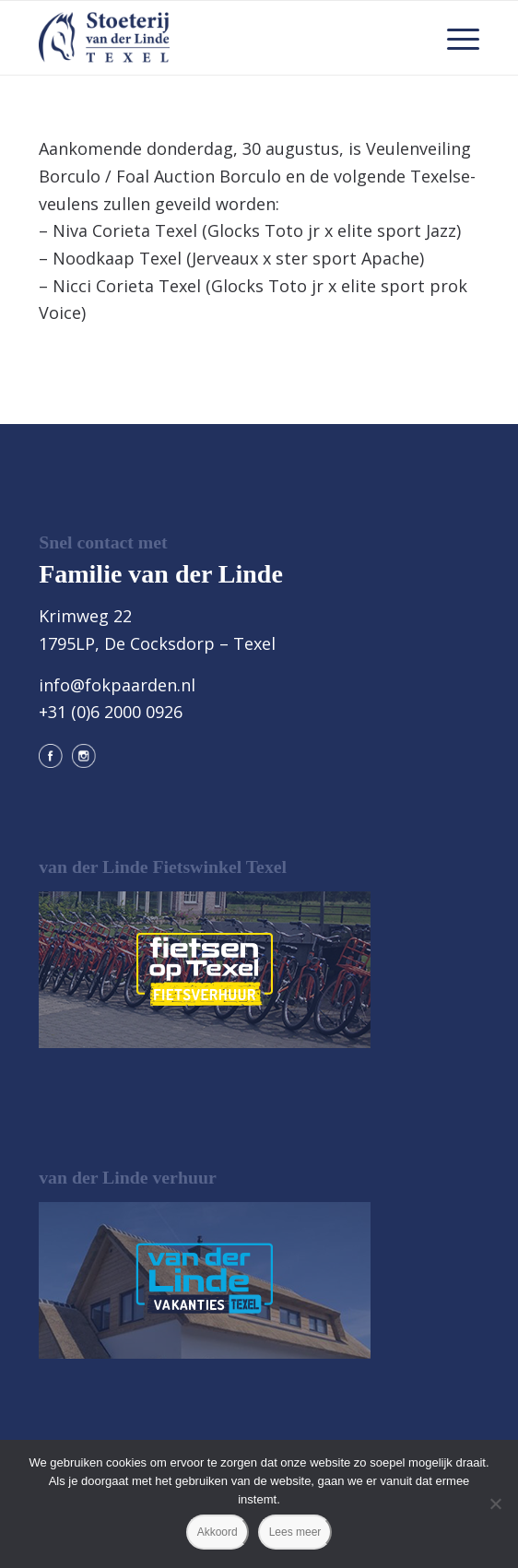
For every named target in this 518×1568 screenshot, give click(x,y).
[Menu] (454, 38)
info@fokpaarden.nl (117, 685)
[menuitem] (454, 38)
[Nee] (495, 1503)
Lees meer (295, 1532)
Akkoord (217, 1532)
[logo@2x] (215, 38)
